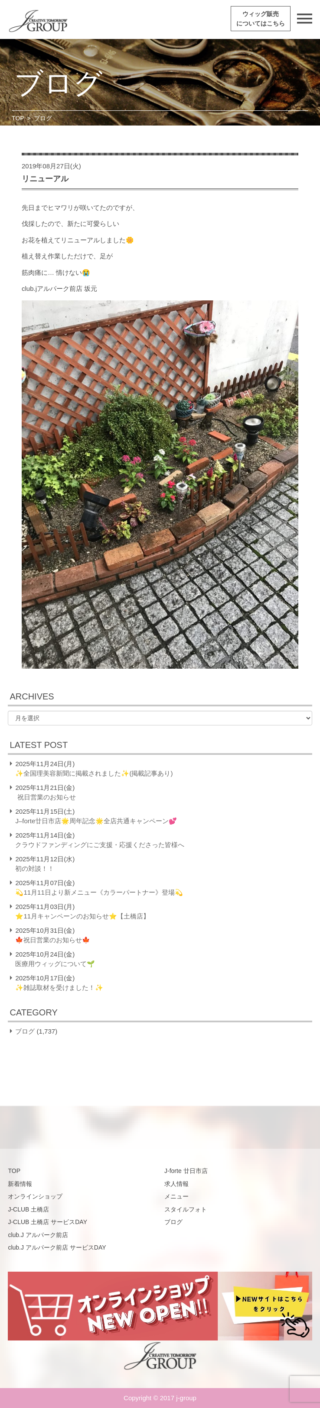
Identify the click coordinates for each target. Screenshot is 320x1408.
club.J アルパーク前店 (38, 1234)
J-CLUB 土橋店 (28, 1209)
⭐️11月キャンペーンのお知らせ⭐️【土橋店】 (82, 916)
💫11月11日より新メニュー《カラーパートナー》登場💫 (99, 892)
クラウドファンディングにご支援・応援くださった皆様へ (99, 844)
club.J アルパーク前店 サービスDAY (57, 1247)
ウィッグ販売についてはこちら (260, 18)
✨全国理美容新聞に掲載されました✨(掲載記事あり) (94, 773)
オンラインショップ (35, 1196)
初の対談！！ (34, 868)
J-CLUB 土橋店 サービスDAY (47, 1221)
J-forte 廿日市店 (186, 1170)
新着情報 (20, 1183)
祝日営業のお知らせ (46, 797)
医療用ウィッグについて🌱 (55, 963)
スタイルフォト (185, 1209)
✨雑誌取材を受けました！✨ (59, 987)
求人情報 (176, 1183)
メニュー (176, 1196)
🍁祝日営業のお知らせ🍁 (52, 940)
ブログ (25, 1031)
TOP (18, 118)
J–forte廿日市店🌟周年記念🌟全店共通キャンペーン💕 (96, 821)
